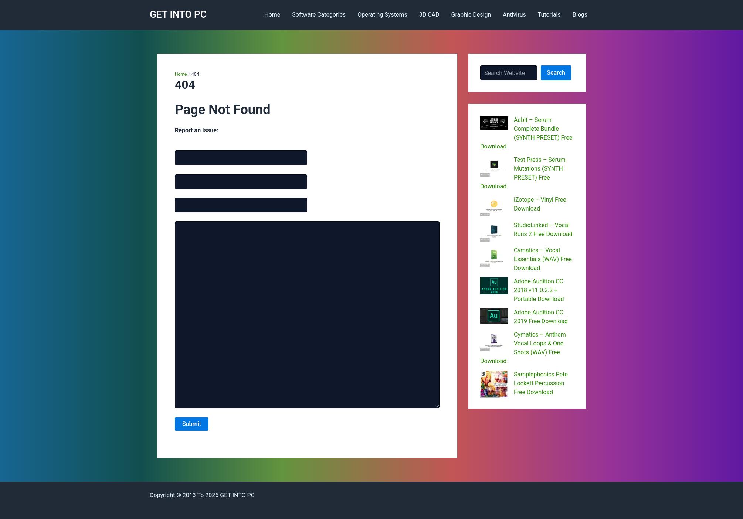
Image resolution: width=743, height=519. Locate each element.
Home (272, 14)
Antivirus (514, 14)
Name (192, 145)
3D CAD (429, 14)
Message (185, 216)
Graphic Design (471, 14)
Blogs (580, 14)
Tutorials (549, 14)
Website (184, 193)
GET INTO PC (178, 14)
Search (556, 72)
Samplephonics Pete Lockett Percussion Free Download (541, 383)
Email (191, 169)
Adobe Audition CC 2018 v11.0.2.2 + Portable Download (539, 290)
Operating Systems (382, 14)
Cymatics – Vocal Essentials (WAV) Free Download (543, 259)
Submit (191, 423)
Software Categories (319, 14)
